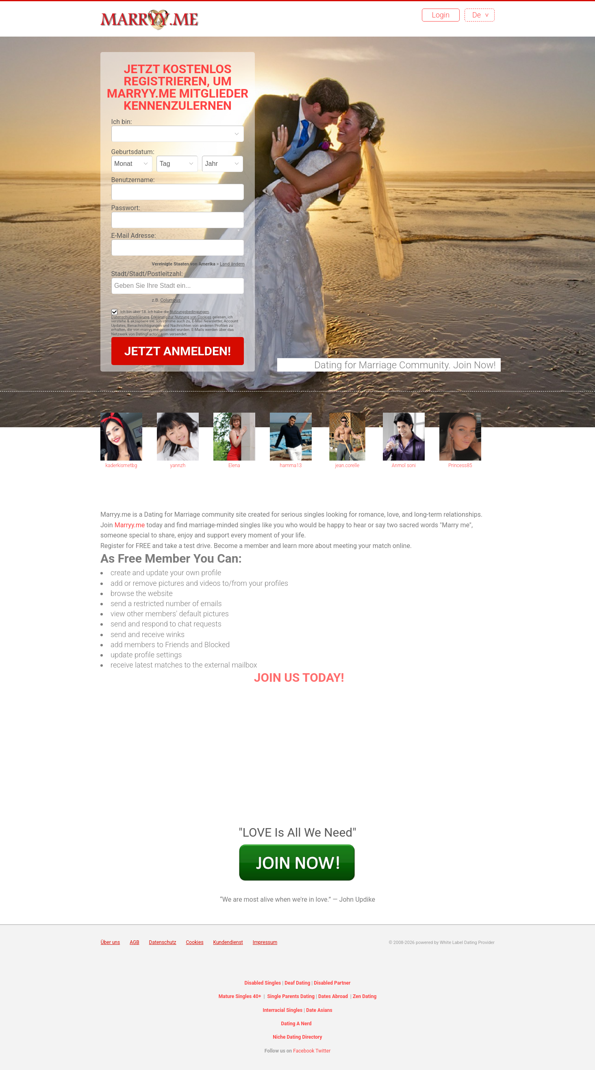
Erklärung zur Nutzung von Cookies (181, 317)
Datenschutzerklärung (130, 317)
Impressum (265, 942)
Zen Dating (364, 996)
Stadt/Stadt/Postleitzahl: (147, 274)
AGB (134, 942)
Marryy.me (130, 525)
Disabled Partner (332, 983)
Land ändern (232, 264)
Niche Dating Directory (297, 1037)
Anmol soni (404, 465)
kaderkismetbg (121, 465)
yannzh (178, 465)
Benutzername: (133, 180)
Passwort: (125, 208)
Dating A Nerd (296, 1024)
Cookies (195, 942)
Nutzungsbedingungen (189, 311)
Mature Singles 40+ (240, 996)
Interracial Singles (282, 1010)
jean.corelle (347, 465)
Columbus (170, 300)
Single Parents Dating (291, 996)
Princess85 (460, 465)
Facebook (303, 1051)
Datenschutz (162, 942)
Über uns (110, 942)
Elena (234, 465)
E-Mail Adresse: (133, 235)
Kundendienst (228, 942)
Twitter (322, 1051)
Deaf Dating (297, 983)
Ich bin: (121, 122)
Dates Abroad (333, 996)
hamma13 (291, 465)
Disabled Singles (263, 983)
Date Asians (319, 1010)
